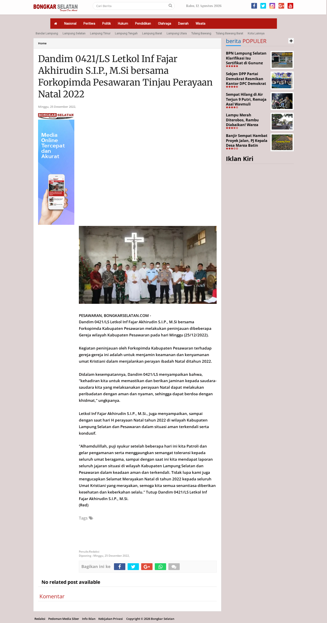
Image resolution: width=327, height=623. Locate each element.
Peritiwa (89, 23)
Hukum (123, 23)
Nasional (70, 23)
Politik (106, 23)
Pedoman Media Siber (63, 619)
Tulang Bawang (201, 33)
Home (42, 43)
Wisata (200, 23)
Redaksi (39, 619)
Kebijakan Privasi (110, 619)
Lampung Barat (152, 33)
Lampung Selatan (74, 33)
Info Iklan (88, 619)
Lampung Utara (177, 33)
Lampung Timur (100, 33)
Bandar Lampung (47, 33)
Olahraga (164, 23)
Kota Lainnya (256, 33)
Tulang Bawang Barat (229, 33)
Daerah (183, 23)
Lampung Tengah (126, 33)
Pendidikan (143, 23)
